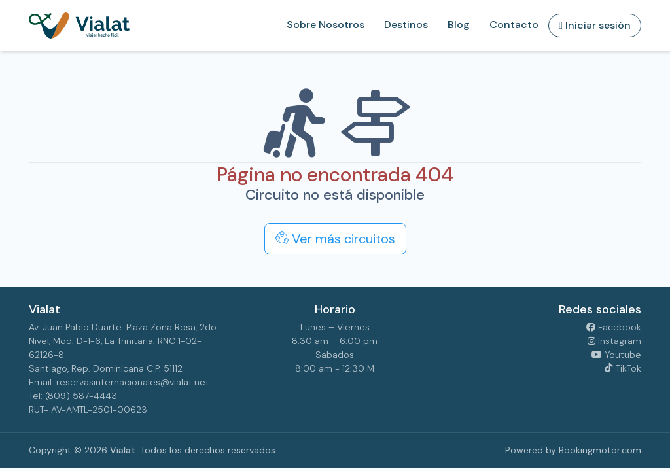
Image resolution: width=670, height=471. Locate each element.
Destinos (406, 24)
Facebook (613, 327)
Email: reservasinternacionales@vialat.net (119, 382)
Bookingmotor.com (600, 450)
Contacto (513, 24)
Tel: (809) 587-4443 (73, 396)
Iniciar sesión (595, 25)
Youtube (616, 354)
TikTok (622, 368)
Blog (459, 24)
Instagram (614, 341)
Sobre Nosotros (325, 24)
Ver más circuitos (335, 238)
